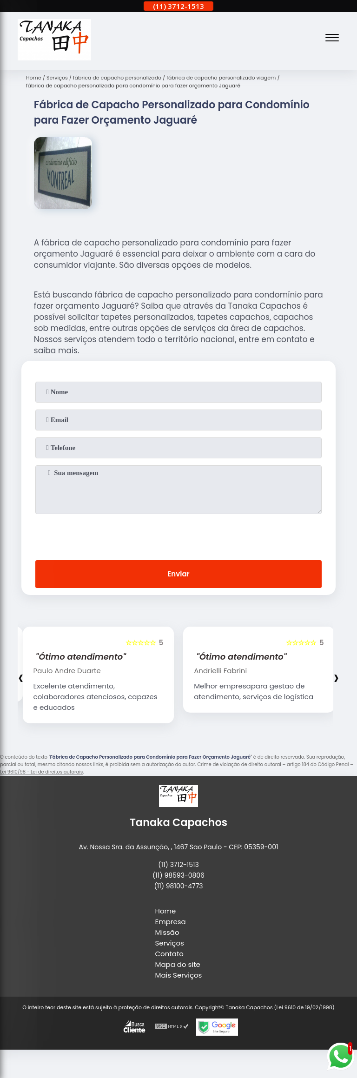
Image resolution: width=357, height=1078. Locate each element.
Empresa (170, 921)
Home (165, 911)
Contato (169, 954)
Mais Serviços (178, 975)
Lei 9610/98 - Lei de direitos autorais (41, 771)
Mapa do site (177, 964)
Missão (167, 932)
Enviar (178, 574)
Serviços (169, 943)
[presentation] (178, 535)
